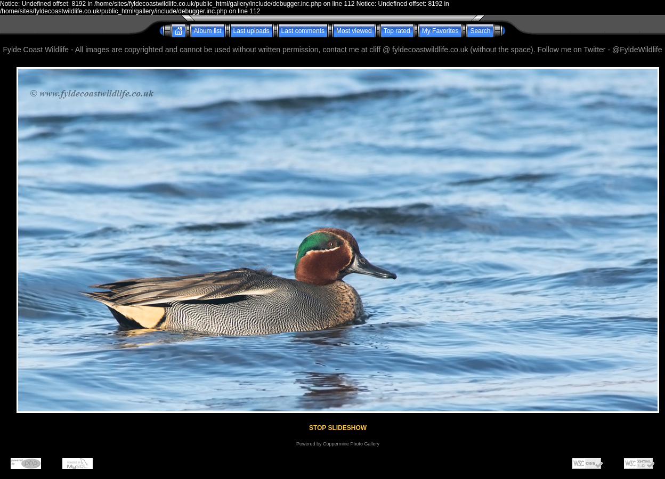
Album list (208, 31)
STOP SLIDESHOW (338, 428)
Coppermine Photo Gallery (351, 443)
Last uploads (251, 31)
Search (480, 31)
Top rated (397, 31)
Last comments (303, 31)
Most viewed (354, 31)
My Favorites (440, 31)
